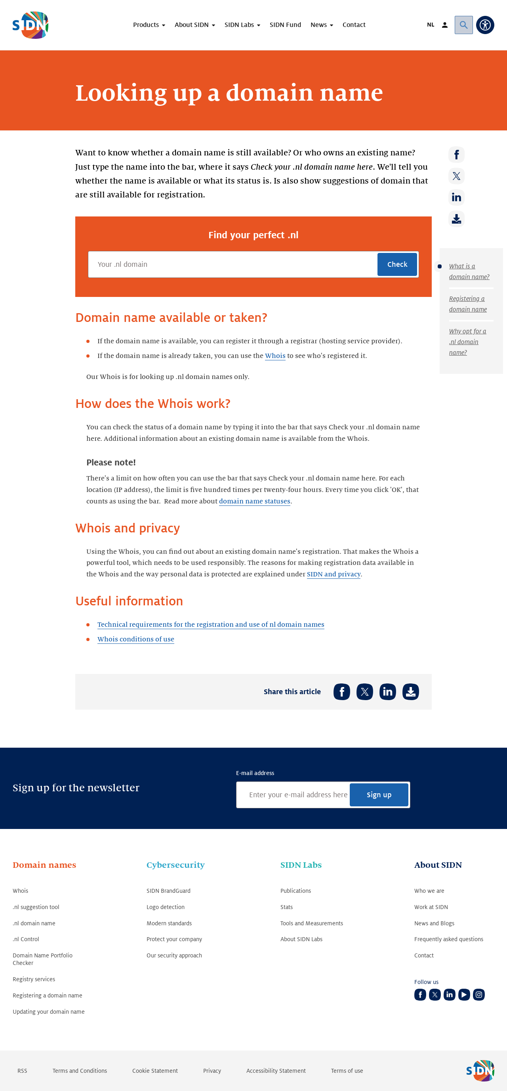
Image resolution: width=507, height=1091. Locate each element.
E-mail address (255, 773)
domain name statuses (254, 501)
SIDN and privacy (333, 574)
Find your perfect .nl (253, 235)
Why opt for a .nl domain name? (467, 342)
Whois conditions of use (135, 639)
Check (397, 264)
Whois (275, 356)
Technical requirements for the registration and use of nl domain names (210, 624)
